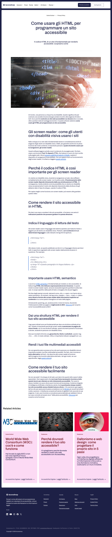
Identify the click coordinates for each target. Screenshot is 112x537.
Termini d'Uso (94, 505)
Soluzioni (46, 499)
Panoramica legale (64, 508)
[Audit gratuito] (98, 5)
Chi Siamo (62, 499)
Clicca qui (72, 395)
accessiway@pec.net (46, 528)
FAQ (76, 505)
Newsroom (62, 505)
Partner (46, 505)
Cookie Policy (94, 502)
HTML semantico (41, 284)
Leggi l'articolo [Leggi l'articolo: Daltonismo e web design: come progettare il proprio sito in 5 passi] (98, 479)
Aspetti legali (78, 508)
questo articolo (61, 159)
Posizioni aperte (63, 502)
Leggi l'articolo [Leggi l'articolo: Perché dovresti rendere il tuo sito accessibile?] (62, 479)
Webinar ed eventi (79, 502)
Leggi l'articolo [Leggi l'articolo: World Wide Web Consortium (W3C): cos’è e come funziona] (26, 479)
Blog (76, 499)
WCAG (66, 389)
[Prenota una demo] (84, 5)
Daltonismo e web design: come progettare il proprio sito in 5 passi (89, 445)
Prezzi (45, 502)
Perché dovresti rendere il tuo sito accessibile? (53, 442)
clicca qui (69, 305)
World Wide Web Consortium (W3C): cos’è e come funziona (19, 444)
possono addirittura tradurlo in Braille (57, 155)
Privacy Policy (94, 499)
